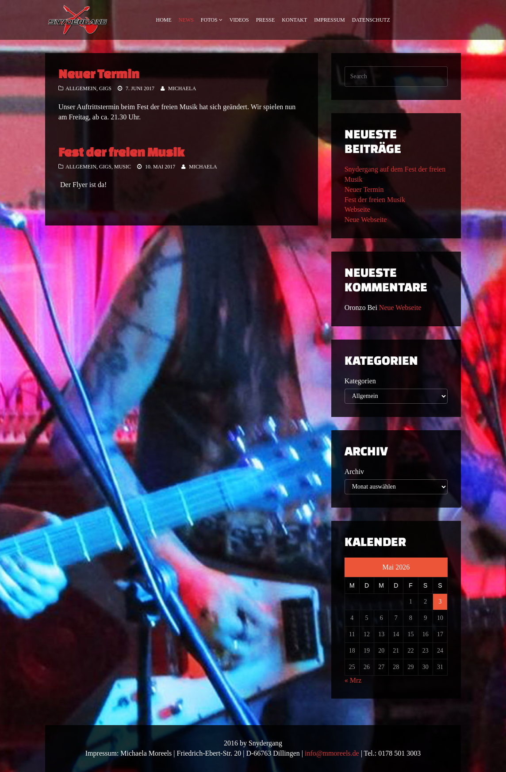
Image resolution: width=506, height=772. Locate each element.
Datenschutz (371, 20)
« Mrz (353, 680)
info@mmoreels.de (332, 753)
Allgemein (80, 88)
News (186, 20)
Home (164, 20)
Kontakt (294, 20)
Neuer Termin (98, 73)
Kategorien (360, 381)
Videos (239, 20)
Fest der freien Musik (121, 152)
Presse (265, 20)
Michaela (182, 88)
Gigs (105, 88)
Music (122, 167)
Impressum (329, 20)
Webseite (357, 209)
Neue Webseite (366, 219)
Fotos (209, 20)
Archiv (354, 471)
